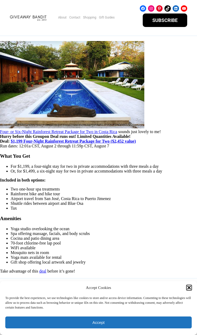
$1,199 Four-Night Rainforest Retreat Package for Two (60, 141)
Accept (98, 322)
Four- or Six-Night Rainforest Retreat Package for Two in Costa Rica (58, 131)
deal (42, 271)
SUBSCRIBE (165, 20)
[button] (189, 287)
